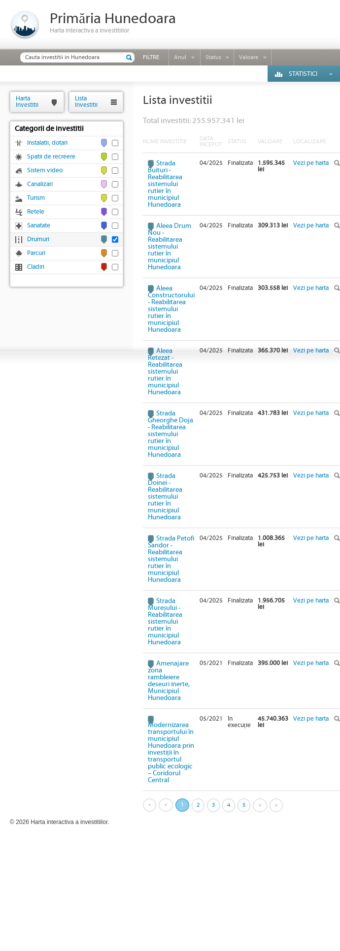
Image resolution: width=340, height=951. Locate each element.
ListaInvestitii (86, 101)
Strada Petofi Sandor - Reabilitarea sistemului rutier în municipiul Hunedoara (171, 559)
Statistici (303, 74)
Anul (180, 57)
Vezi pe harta (311, 163)
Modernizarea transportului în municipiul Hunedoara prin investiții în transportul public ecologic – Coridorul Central (171, 752)
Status (213, 57)
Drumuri (38, 239)
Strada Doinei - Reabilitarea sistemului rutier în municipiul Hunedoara (165, 497)
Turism (36, 198)
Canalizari (40, 184)
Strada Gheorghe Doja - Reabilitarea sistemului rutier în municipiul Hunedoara (170, 434)
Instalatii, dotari (47, 143)
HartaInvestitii (27, 101)
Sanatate (38, 225)
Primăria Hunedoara (113, 19)
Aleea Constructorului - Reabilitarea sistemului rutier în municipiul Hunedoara (171, 309)
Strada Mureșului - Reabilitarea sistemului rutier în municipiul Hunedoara (165, 622)
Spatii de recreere (51, 156)
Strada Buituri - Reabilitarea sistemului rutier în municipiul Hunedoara (165, 184)
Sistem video (45, 170)
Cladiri (35, 267)
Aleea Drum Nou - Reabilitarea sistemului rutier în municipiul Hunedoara (169, 246)
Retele (35, 212)
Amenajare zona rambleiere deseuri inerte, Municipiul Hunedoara (169, 680)
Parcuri (36, 253)
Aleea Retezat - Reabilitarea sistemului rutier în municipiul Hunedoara (165, 372)
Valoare (248, 57)
